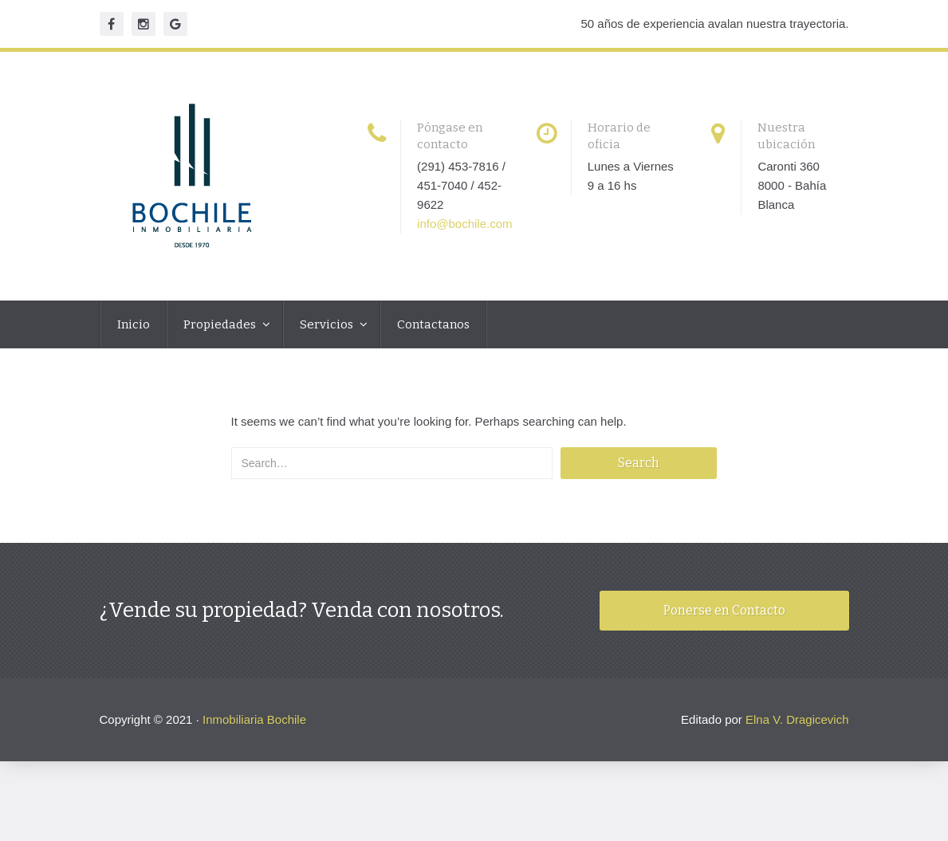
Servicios (328, 324)
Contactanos (433, 324)
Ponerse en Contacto (724, 610)
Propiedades (220, 324)
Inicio (133, 324)
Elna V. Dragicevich (797, 719)
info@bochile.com (464, 223)
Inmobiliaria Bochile (254, 719)
